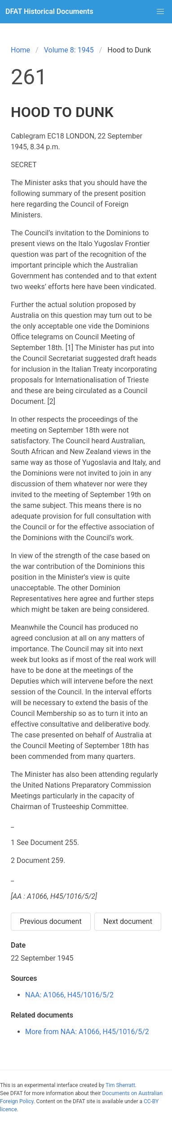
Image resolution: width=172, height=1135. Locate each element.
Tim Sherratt (120, 1085)
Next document (127, 921)
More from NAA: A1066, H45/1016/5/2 (87, 1031)
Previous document (51, 921)
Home (20, 50)
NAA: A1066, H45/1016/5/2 (69, 995)
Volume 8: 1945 (69, 50)
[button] (160, 11)
